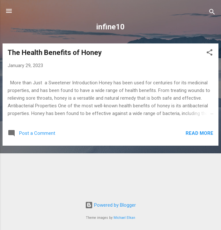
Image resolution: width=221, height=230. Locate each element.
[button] (209, 53)
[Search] (212, 13)
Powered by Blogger (110, 205)
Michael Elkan (124, 218)
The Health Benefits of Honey (55, 53)
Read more (199, 133)
